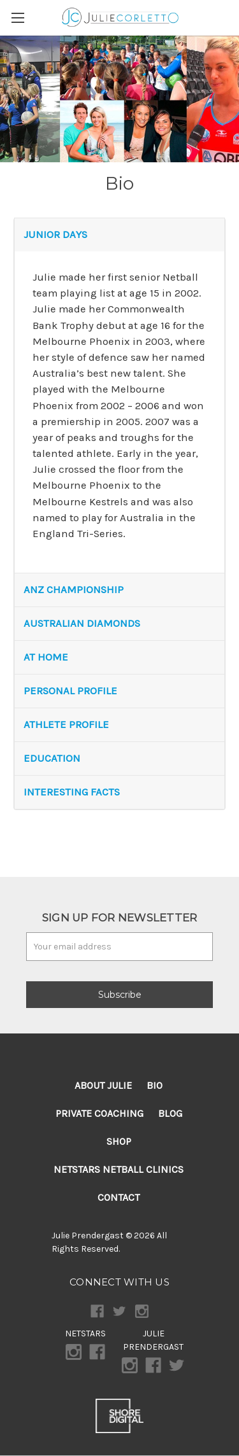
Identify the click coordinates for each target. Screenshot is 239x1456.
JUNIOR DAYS (55, 234)
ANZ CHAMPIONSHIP (74, 590)
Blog (170, 1113)
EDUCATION (52, 758)
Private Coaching (99, 1113)
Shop (118, 1141)
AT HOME (46, 657)
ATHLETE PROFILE (66, 724)
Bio (155, 1085)
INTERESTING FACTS (72, 792)
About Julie (103, 1085)
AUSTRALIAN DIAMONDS (82, 623)
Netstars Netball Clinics (119, 1169)
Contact (119, 1197)
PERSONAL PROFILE (70, 691)
